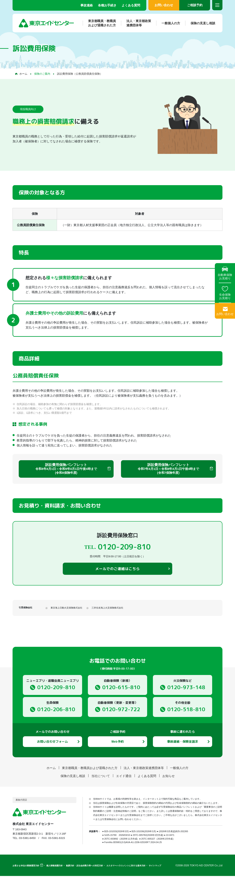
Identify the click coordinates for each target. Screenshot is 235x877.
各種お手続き (107, 5)
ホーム (23, 73)
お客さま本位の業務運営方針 (26, 866)
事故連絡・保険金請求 (182, 742)
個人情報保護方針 (54, 866)
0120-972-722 (121, 710)
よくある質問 (131, 5)
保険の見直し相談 (200, 23)
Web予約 (117, 742)
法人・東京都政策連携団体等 (136, 23)
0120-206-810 (56, 710)
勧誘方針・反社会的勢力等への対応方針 (84, 866)
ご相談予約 (194, 5)
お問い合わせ (164, 5)
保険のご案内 (42, 73)
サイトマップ (155, 866)
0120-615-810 (121, 688)
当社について (100, 777)
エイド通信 (123, 777)
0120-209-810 (56, 688)
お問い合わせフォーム (52, 742)
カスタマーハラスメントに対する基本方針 (125, 866)
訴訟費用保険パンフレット (66, 469)
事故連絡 (86, 5)
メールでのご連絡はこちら (117, 569)
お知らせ (168, 777)
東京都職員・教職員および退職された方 (99, 23)
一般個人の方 (168, 23)
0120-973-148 (186, 688)
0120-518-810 (186, 710)
